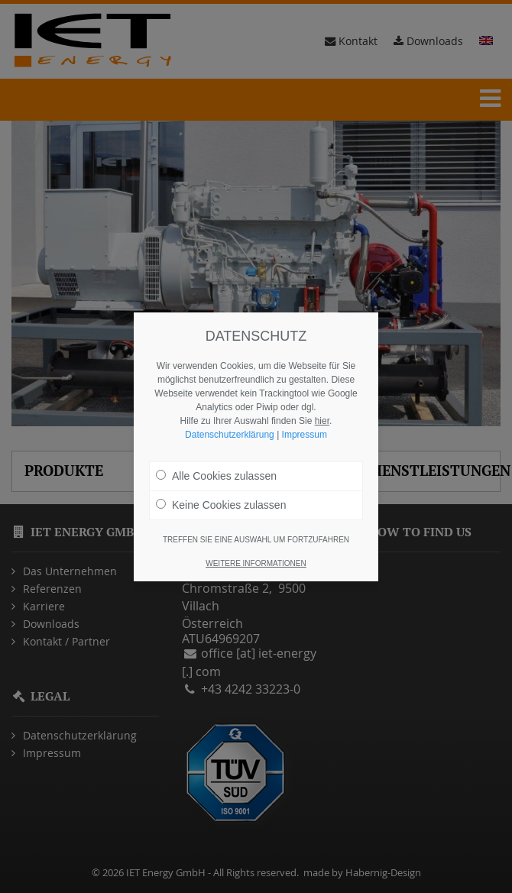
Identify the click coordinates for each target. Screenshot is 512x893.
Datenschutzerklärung (229, 434)
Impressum (304, 434)
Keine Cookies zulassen (221, 505)
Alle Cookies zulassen (216, 476)
